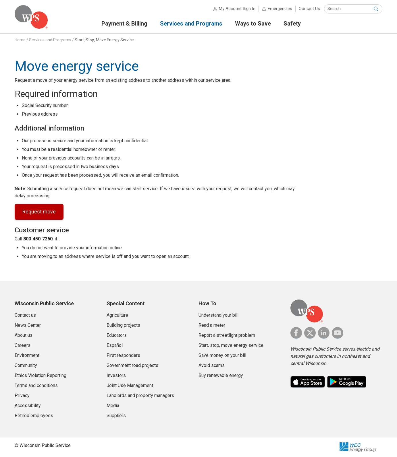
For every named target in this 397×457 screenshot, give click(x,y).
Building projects (123, 325)
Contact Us (309, 8)
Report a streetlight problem (226, 335)
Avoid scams (211, 365)
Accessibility (28, 405)
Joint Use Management (130, 385)
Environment (27, 355)
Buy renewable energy (220, 375)
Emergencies (280, 8)
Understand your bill (218, 315)
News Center (28, 325)
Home (20, 40)
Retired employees (34, 415)
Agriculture (117, 315)
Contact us (25, 315)
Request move (39, 212)
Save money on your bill (222, 355)
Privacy (22, 395)
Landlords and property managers (140, 395)
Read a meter (211, 325)
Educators (117, 335)
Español (115, 345)
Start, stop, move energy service (230, 345)
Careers (22, 345)
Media (113, 405)
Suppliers (116, 415)
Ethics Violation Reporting (40, 375)
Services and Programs (50, 40)
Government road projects (132, 365)
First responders (123, 355)
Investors (116, 375)
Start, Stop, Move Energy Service (104, 40)
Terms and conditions (36, 385)
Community (26, 365)
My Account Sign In (237, 8)
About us (23, 335)
